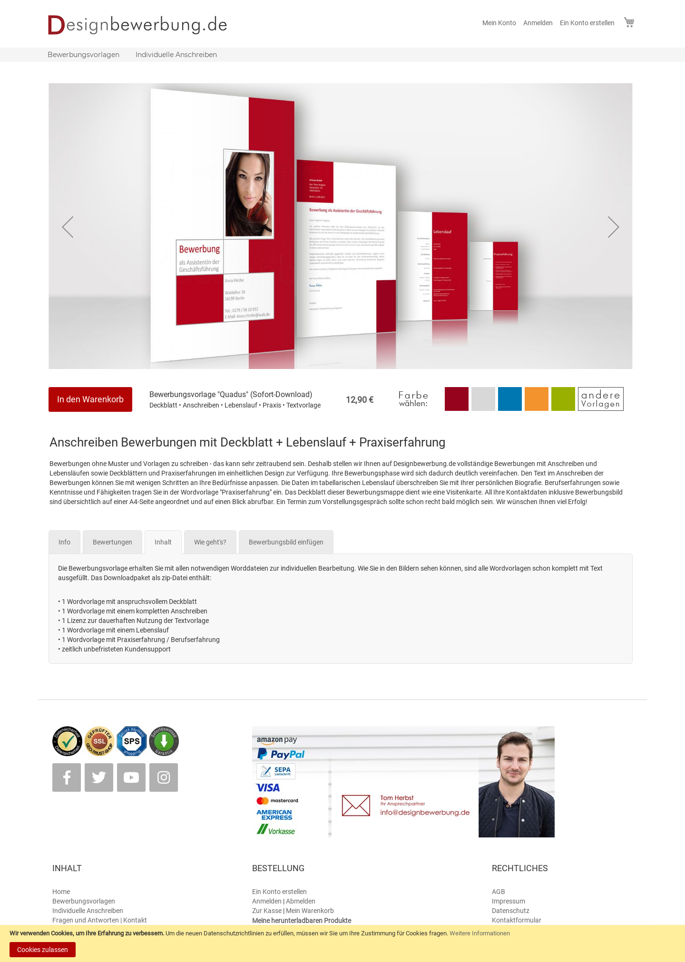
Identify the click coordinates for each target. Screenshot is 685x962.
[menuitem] (83, 55)
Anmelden (538, 23)
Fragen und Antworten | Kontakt (99, 920)
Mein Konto (499, 23)
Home (61, 891)
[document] (342, 943)
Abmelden (300, 901)
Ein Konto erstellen (587, 23)
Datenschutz (510, 910)
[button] (68, 226)
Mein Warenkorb (310, 910)
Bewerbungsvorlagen (83, 901)
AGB (498, 891)
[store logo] (144, 24)
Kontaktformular (516, 920)
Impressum (508, 901)
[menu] (342, 55)
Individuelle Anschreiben (87, 910)
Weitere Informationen (480, 933)
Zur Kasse (267, 910)
